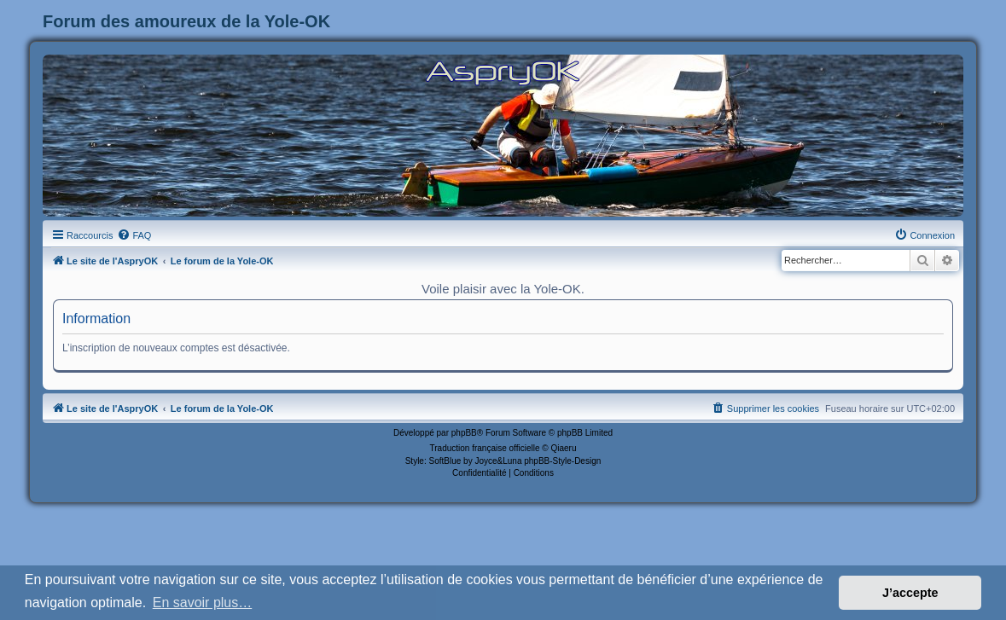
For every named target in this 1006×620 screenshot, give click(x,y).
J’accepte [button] (910, 593)
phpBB (464, 432)
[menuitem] (134, 235)
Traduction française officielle (485, 448)
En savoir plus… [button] (203, 602)
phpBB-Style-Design (562, 461)
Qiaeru (563, 448)
